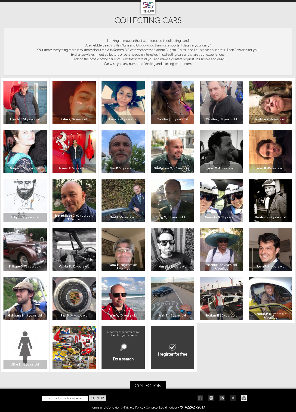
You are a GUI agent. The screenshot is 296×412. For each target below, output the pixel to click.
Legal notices (168, 407)
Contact (151, 407)
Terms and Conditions (106, 407)
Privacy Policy (133, 407)
